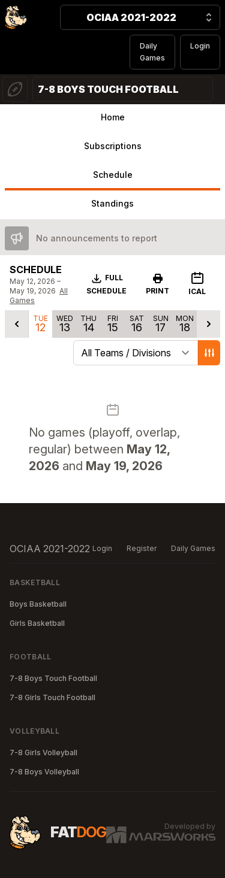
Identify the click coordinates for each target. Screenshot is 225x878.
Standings (112, 203)
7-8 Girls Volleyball (43, 752)
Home (113, 117)
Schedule (113, 174)
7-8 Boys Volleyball (44, 771)
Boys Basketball (38, 604)
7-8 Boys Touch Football (53, 678)
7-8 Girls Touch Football (52, 697)
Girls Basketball (37, 623)
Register (142, 548)
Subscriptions (113, 146)
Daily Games (152, 51)
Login (200, 45)
